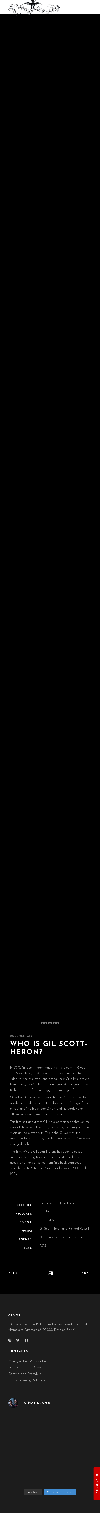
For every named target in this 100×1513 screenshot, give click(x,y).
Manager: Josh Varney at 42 (28, 1361)
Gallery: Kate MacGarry (25, 1367)
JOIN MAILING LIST (97, 1484)
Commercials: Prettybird (24, 1374)
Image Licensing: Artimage (26, 1380)
